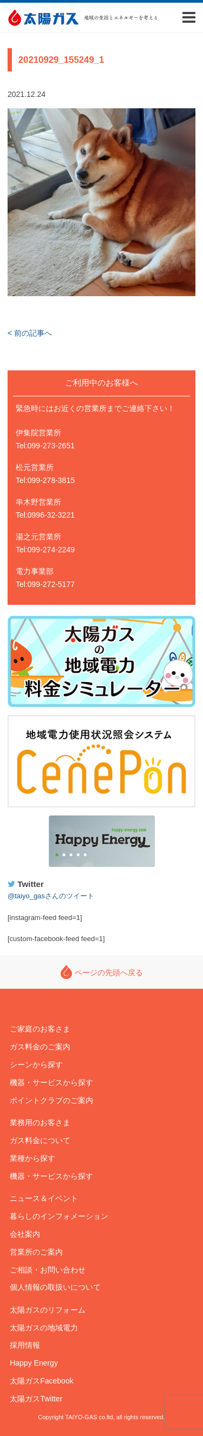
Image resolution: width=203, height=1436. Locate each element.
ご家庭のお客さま (40, 1028)
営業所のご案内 (36, 1252)
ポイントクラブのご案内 (51, 1100)
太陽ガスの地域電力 (44, 1327)
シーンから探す (36, 1064)
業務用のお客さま (40, 1122)
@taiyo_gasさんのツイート (51, 896)
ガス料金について (40, 1140)
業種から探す (32, 1158)
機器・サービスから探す (51, 1082)
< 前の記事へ (30, 333)
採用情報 (25, 1345)
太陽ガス (43, 17)
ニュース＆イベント (44, 1198)
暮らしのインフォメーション (59, 1216)
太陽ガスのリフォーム (48, 1310)
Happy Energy (102, 841)
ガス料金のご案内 (40, 1046)
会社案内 (25, 1234)
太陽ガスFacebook (41, 1380)
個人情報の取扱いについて (55, 1287)
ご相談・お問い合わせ (48, 1269)
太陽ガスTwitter (36, 1398)
